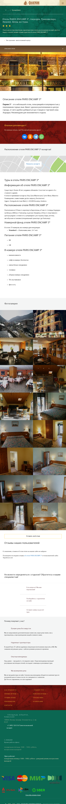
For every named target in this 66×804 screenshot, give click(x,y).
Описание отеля (9, 48)
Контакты (8, 705)
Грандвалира (16, 10)
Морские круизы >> (40, 694)
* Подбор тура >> (39, 690)
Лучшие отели (10, 697)
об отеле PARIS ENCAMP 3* (33, 556)
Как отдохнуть (10, 690)
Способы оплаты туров (33, 795)
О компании (38, 701)
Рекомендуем (9, 701)
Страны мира (38, 697)
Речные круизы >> (11, 694)
